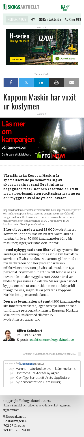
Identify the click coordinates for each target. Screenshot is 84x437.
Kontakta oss (17, 19)
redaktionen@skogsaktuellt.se (51, 340)
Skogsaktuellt (21, 6)
